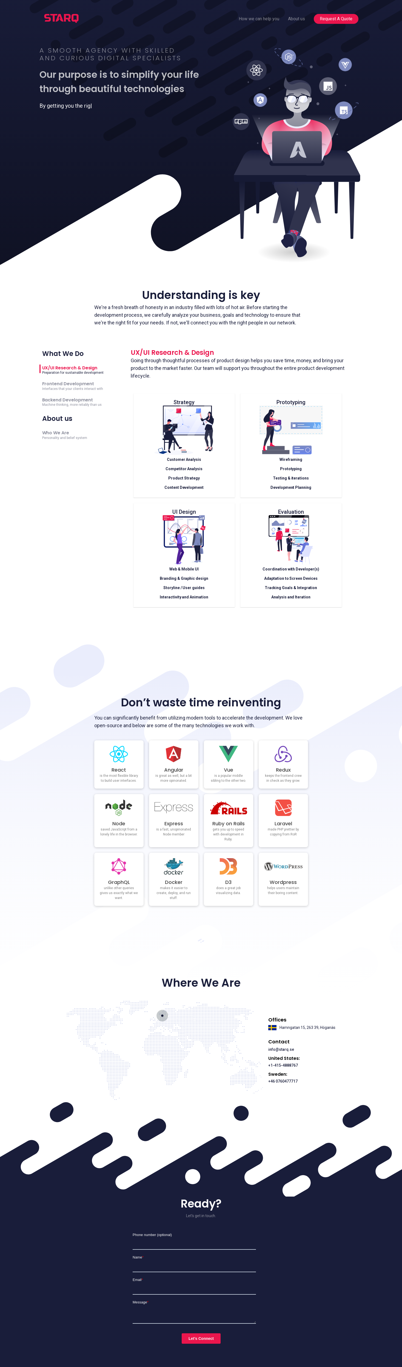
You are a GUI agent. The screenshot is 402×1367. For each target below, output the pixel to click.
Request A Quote (336, 18)
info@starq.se (281, 1049)
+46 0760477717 (283, 1081)
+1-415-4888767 (283, 1065)
